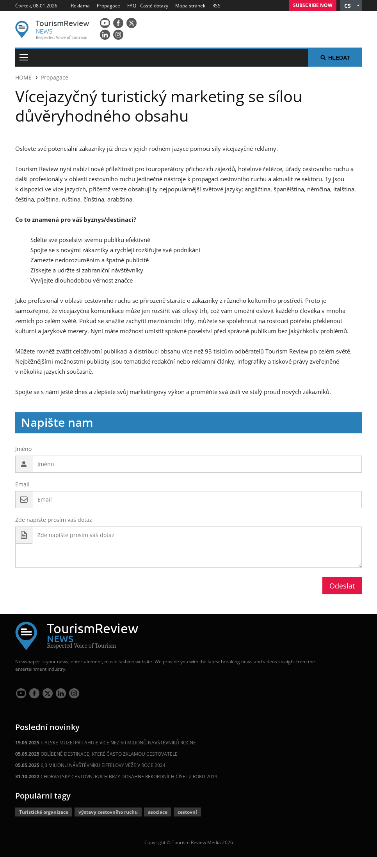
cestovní (187, 812)
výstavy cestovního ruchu (108, 812)
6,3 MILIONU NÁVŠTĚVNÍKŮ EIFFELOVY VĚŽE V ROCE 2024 (90, 765)
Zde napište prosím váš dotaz (53, 519)
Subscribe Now (313, 5)
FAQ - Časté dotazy (147, 5)
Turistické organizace (43, 812)
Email (22, 484)
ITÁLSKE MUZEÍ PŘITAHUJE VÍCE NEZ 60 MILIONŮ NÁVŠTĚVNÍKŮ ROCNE (105, 742)
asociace (157, 812)
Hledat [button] (335, 58)
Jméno (23, 448)
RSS (216, 5)
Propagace (108, 5)
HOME (23, 77)
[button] (351, 5)
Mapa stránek (190, 5)
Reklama (80, 5)
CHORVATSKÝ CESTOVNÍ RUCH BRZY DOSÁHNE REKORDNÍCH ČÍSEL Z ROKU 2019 (116, 776)
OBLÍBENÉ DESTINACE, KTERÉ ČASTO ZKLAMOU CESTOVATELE (96, 754)
